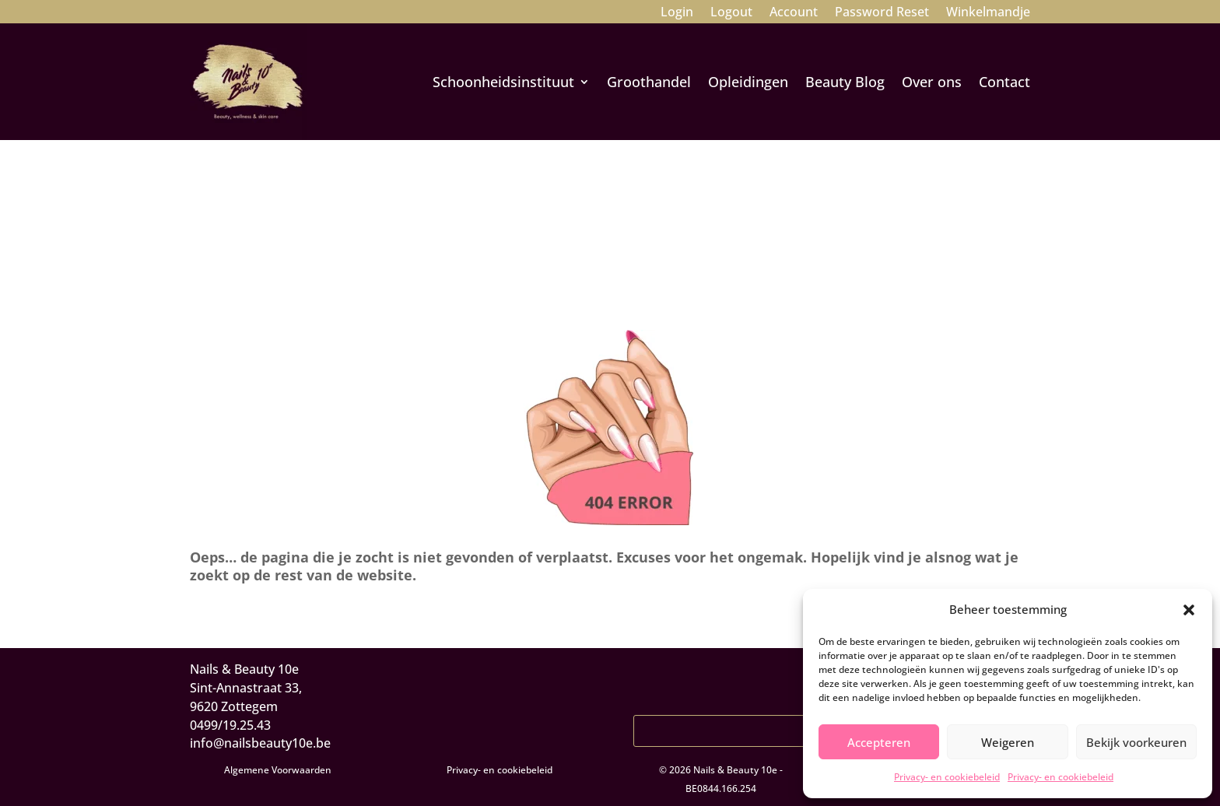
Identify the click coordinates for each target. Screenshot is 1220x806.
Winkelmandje (988, 13)
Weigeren (1007, 742)
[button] (1189, 610)
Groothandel (649, 81)
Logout (731, 13)
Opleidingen (748, 81)
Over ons (932, 81)
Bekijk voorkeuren (1136, 742)
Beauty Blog (845, 81)
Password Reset (882, 13)
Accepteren (878, 742)
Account (794, 13)
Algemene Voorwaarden (277, 769)
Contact (1004, 81)
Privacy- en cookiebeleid (947, 776)
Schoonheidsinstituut (503, 81)
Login (677, 13)
